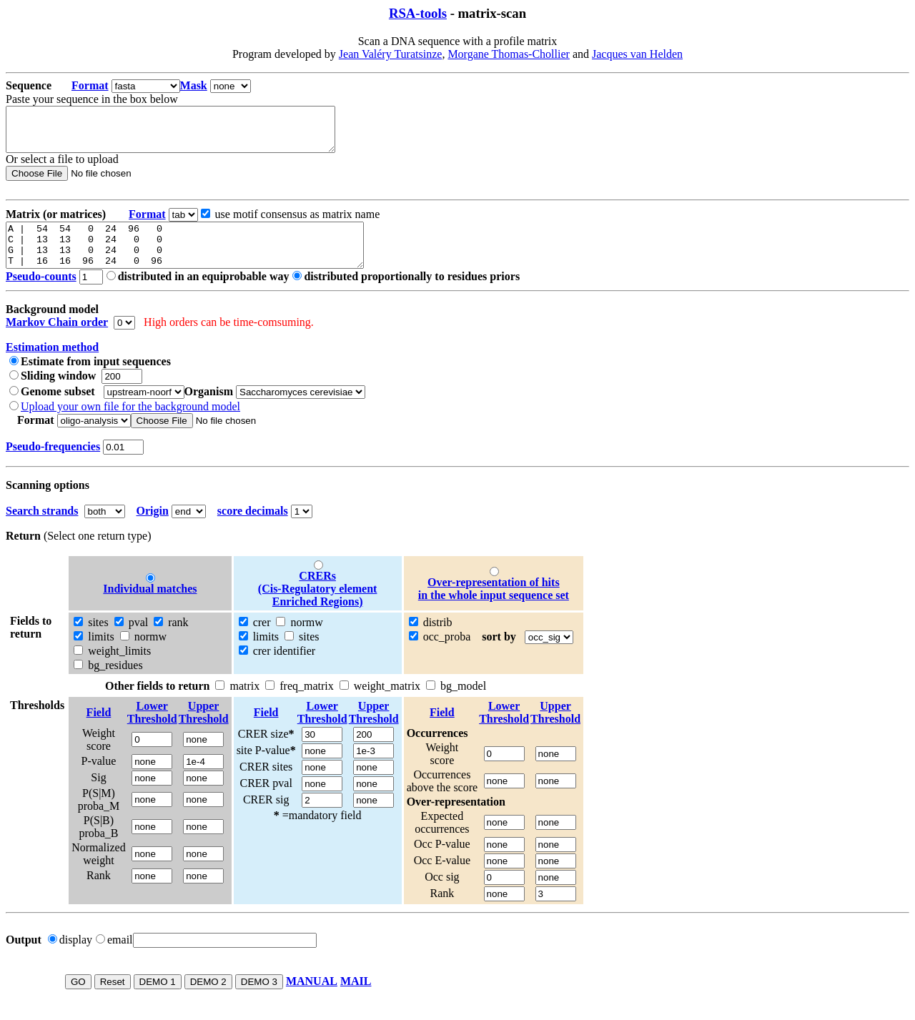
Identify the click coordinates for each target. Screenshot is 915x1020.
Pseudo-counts (41, 293)
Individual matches (150, 606)
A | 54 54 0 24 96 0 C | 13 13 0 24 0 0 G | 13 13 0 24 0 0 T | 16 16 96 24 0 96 (206, 258)
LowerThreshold (152, 729)
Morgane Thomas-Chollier (508, 54)
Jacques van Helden (637, 54)
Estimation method (52, 364)
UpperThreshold (204, 729)
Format (90, 85)
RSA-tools (418, 13)
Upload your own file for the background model (130, 423)
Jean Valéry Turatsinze (390, 54)
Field (99, 729)
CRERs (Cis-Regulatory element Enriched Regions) (317, 606)
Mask (193, 85)
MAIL (356, 998)
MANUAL (311, 998)
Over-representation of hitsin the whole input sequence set (493, 605)
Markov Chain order (57, 339)
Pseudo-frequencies (53, 463)
